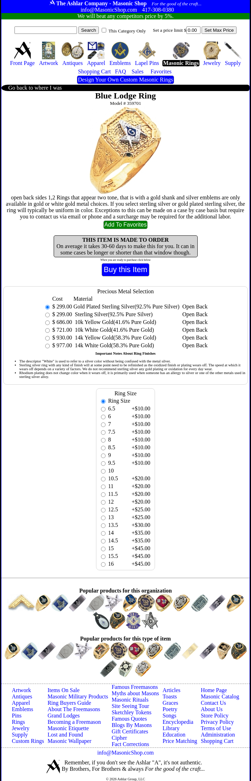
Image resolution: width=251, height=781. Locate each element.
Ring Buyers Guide (69, 703)
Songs (169, 716)
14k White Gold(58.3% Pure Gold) (113, 345)
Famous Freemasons (135, 687)
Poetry (169, 709)
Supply (20, 735)
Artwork (21, 690)
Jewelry (21, 728)
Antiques (22, 696)
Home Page (214, 690)
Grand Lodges (64, 716)
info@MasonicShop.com (125, 753)
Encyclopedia (177, 722)
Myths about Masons (135, 693)
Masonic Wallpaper (69, 741)
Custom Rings (28, 741)
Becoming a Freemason (74, 722)
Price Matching (179, 741)
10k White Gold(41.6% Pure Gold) (113, 330)
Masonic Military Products (78, 696)
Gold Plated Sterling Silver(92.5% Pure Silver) (126, 307)
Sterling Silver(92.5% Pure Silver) (113, 314)
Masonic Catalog (220, 696)
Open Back (195, 307)
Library (170, 728)
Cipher (119, 738)
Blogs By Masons (132, 725)
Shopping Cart (217, 741)
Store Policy (215, 716)
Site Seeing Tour (130, 706)
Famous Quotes (129, 719)
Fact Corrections (130, 744)
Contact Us (213, 703)
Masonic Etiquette (68, 728)
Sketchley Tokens (131, 712)
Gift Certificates (130, 731)
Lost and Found (65, 735)
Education (173, 735)
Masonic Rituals (130, 700)
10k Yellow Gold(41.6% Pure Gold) (114, 322)
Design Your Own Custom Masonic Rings (125, 80)
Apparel (21, 703)
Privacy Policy (217, 722)
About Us (212, 709)
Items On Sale (64, 690)
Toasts (169, 696)
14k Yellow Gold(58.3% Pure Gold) (114, 338)
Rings (18, 722)
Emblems (22, 709)
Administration (218, 735)
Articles (171, 690)
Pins (17, 716)
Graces (170, 703)
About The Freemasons (74, 709)
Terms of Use (216, 728)
